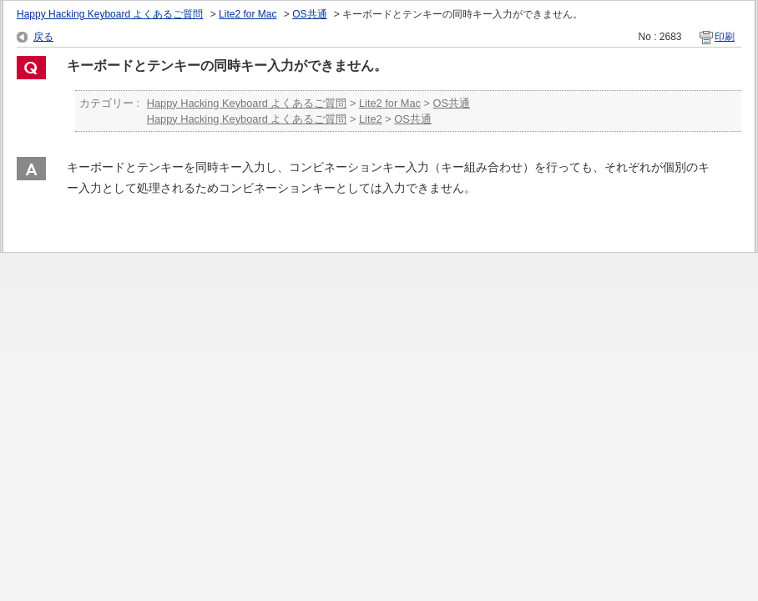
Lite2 (370, 119)
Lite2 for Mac (247, 14)
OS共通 (309, 14)
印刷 (725, 37)
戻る (43, 37)
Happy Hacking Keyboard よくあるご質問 (110, 14)
